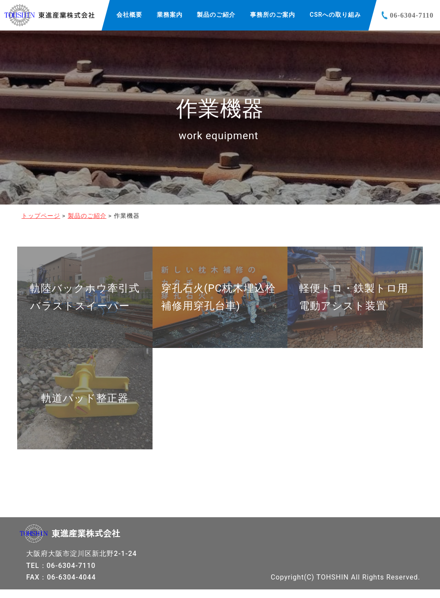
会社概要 (129, 14)
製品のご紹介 (216, 14)
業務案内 (170, 14)
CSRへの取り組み (335, 14)
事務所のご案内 (272, 14)
